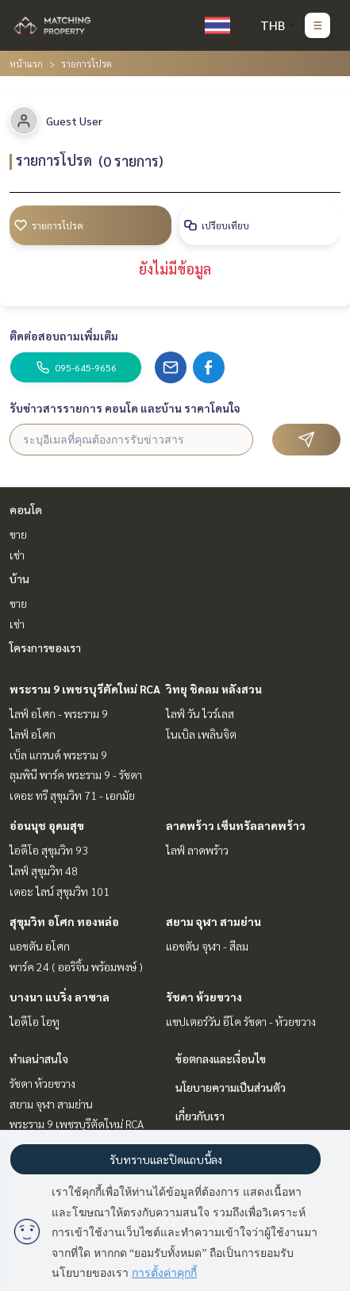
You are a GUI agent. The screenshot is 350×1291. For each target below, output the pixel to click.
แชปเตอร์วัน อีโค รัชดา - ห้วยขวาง (241, 1021)
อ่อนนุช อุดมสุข (47, 825)
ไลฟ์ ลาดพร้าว (197, 850)
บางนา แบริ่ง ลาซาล (60, 996)
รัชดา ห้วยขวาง (204, 996)
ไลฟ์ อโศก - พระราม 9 (59, 713)
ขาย (18, 534)
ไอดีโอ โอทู (35, 1021)
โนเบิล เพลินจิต (201, 734)
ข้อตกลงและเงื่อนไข (220, 1058)
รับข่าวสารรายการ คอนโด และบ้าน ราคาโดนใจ (125, 408)
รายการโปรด (48, 225)
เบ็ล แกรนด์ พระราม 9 (58, 754)
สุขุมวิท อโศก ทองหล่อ (64, 921)
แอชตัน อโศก (40, 946)
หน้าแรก (26, 63)
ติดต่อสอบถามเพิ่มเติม (64, 336)
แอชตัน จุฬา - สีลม (207, 946)
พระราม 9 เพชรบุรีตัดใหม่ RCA (85, 689)
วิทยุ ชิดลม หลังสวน (214, 689)
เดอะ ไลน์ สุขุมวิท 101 (60, 891)
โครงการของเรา (45, 647)
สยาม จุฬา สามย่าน (213, 921)
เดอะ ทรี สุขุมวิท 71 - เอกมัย (72, 795)
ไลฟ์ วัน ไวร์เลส (200, 713)
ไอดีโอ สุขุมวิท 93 (49, 850)
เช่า (17, 555)
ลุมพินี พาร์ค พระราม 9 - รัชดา (76, 774)
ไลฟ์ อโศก (33, 734)
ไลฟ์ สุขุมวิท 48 (44, 870)
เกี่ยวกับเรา (200, 1115)
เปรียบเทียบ (216, 225)
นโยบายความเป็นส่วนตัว (230, 1087)
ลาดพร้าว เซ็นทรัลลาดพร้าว (236, 825)
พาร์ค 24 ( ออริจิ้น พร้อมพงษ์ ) (76, 966)
